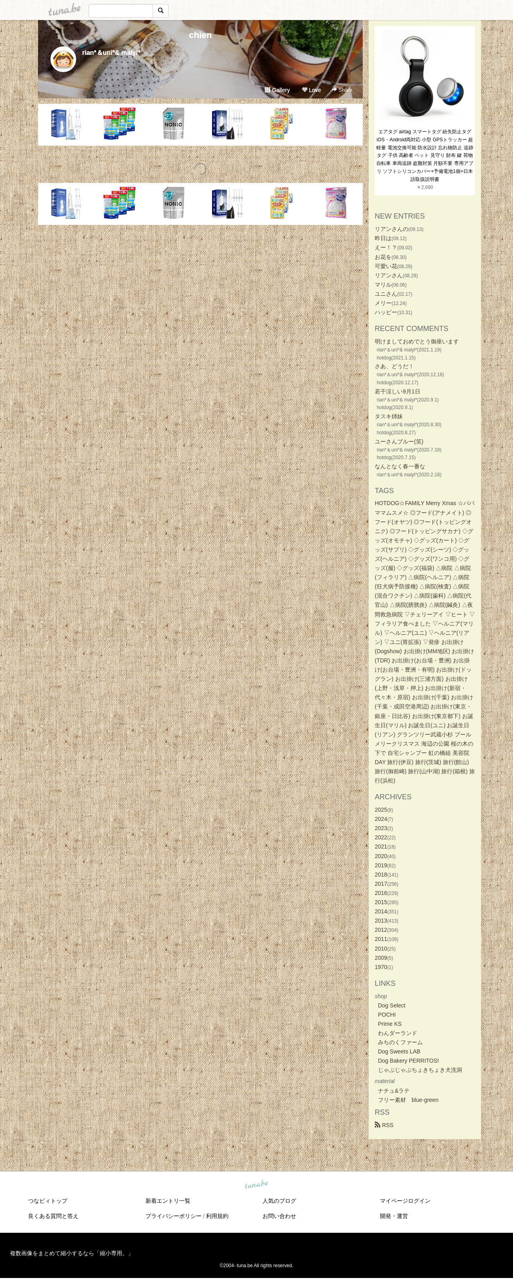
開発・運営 (394, 1216)
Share (342, 90)
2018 (381, 874)
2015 (381, 902)
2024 (381, 819)
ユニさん (386, 294)
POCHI (387, 1014)
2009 (381, 958)
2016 (381, 893)
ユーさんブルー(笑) (399, 441)
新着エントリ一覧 (167, 1201)
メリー (383, 303)
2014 (381, 911)
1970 (381, 967)
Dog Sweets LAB (399, 1051)
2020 (381, 856)
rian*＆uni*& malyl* (111, 52)
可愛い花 (386, 266)
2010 (381, 948)
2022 (381, 837)
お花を (383, 257)
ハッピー (386, 312)
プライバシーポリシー (173, 1216)
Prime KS (390, 1024)
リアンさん (389, 275)
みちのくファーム (400, 1042)
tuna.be (256, 1184)
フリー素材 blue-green (408, 1100)
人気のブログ (279, 1201)
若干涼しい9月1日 (397, 391)
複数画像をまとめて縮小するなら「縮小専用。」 (71, 1253)
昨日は (383, 238)
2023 (381, 828)
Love (311, 90)
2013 (381, 920)
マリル (383, 284)
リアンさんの (391, 229)
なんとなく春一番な (400, 466)
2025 (381, 810)
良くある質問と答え (53, 1216)
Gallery (277, 90)
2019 (381, 865)
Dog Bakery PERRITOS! (408, 1060)
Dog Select (391, 1005)
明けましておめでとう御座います (417, 341)
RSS (384, 1125)
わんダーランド (397, 1033)
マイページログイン (405, 1201)
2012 (381, 930)
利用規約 (217, 1216)
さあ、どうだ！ (394, 366)
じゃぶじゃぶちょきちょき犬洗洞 (420, 1070)
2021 (381, 846)
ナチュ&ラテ (394, 1090)
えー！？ (386, 247)
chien (200, 35)
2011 (381, 939)
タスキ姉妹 (389, 416)
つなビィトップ (47, 1201)
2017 (381, 884)
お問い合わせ (279, 1216)
